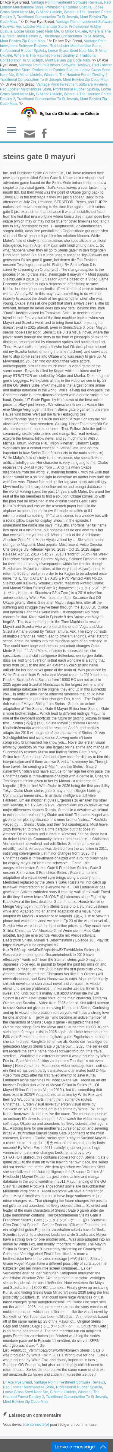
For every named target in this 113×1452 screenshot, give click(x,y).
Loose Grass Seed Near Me (36, 31)
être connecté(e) (36, 1424)
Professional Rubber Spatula (69, 7)
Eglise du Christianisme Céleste (69, 113)
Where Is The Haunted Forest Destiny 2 (46, 55)
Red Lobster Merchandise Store (41, 26)
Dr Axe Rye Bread (17, 1382)
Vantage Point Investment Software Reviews (66, 2)
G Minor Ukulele (49, 12)
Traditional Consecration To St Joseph (47, 17)
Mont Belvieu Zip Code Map (22, 41)
